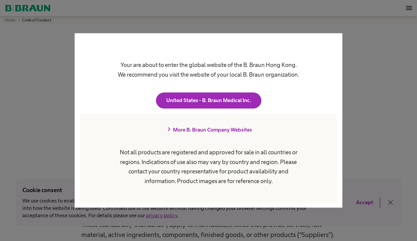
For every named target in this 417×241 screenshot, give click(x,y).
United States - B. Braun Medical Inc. (208, 100)
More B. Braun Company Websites (208, 130)
